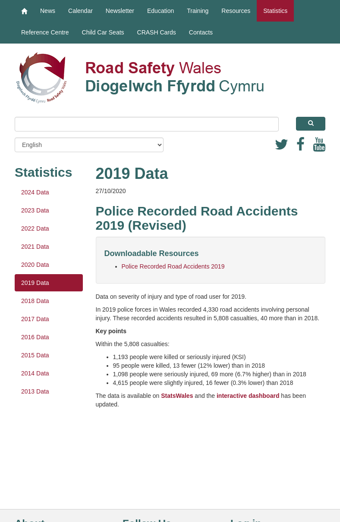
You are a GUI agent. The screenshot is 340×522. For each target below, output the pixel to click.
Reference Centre (45, 32)
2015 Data (35, 355)
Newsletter (120, 10)
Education (160, 10)
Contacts (201, 32)
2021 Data (35, 246)
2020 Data (35, 264)
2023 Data (35, 210)
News (47, 10)
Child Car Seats (103, 32)
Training (197, 10)
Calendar (80, 10)
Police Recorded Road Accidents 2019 (173, 266)
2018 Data (35, 300)
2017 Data (35, 319)
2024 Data (35, 192)
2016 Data (35, 337)
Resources (235, 10)
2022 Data (35, 228)
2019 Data (35, 282)
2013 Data (35, 391)
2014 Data (35, 373)
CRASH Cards (156, 32)
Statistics (275, 10)
